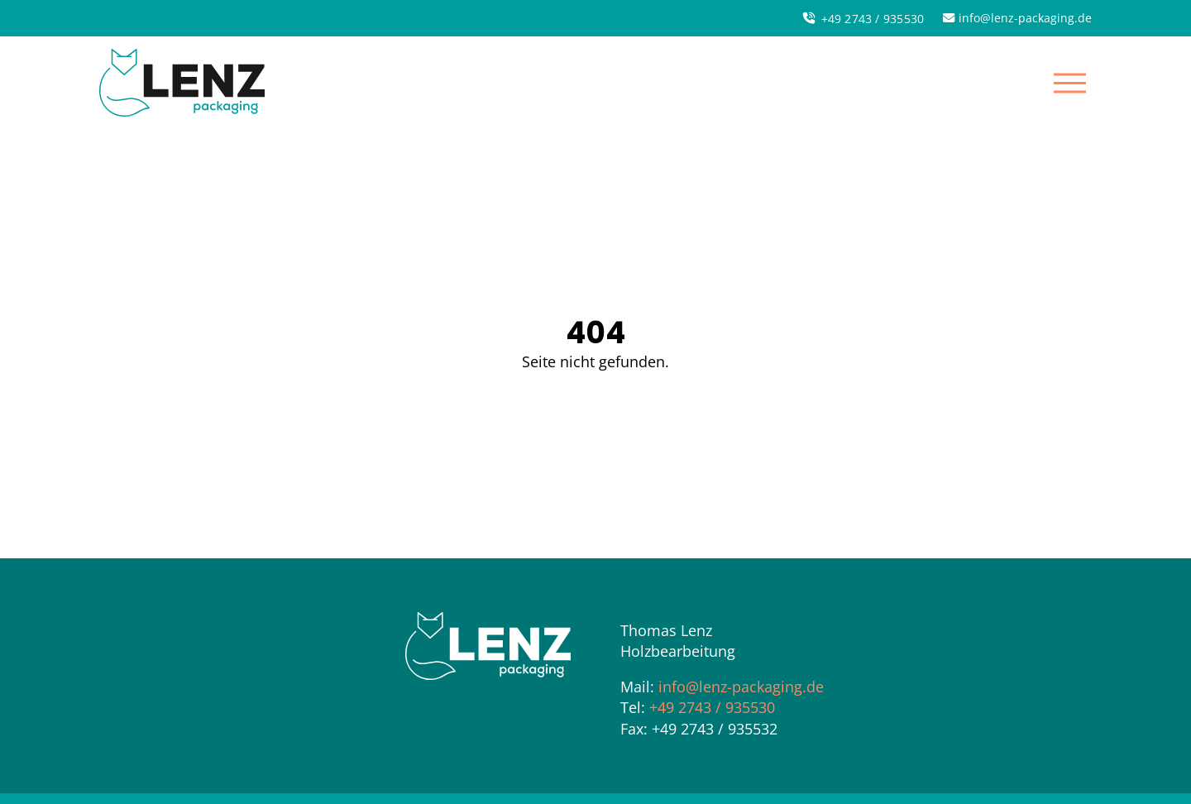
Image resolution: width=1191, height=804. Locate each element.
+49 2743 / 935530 (712, 707)
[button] (1069, 82)
